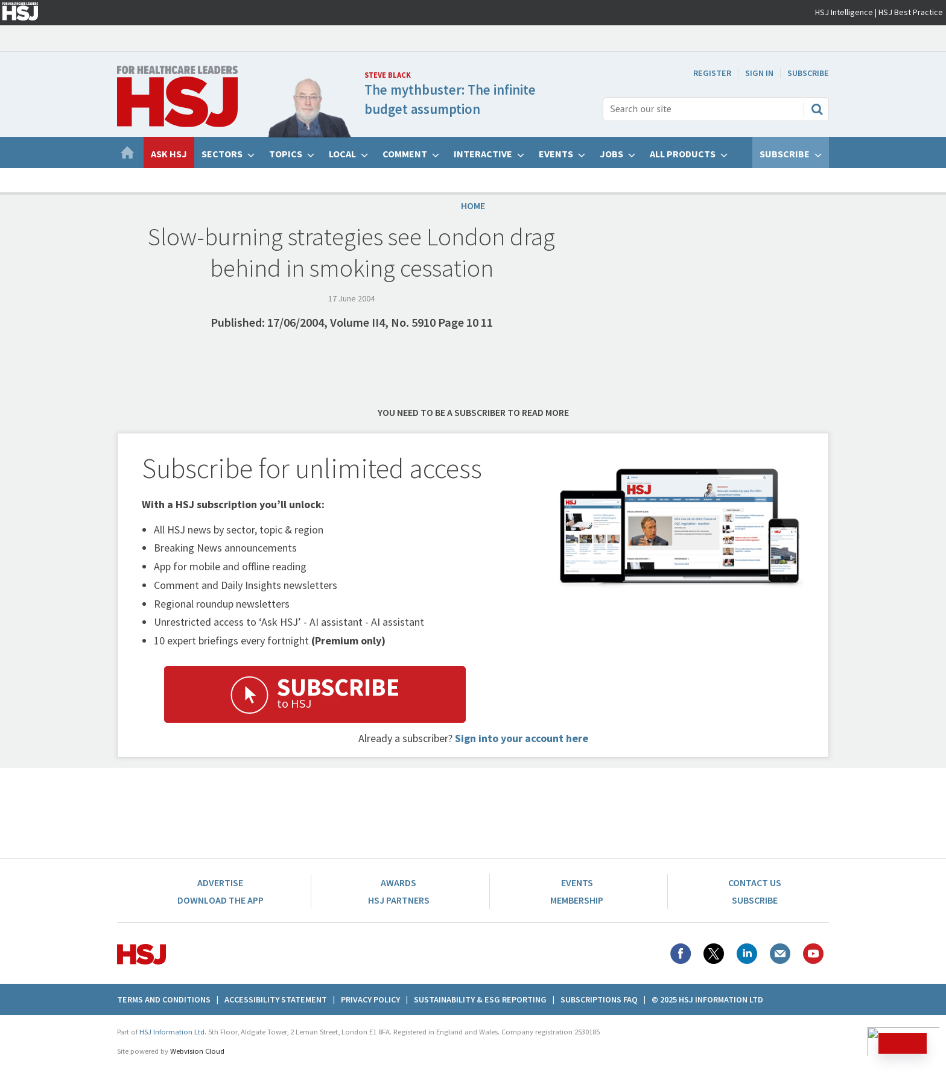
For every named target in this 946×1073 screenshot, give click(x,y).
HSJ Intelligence (844, 12)
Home (473, 206)
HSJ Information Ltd (172, 1031)
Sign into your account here (521, 738)
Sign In (759, 73)
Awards (398, 882)
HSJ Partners (399, 900)
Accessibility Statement (275, 999)
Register (712, 73)
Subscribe (808, 73)
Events (577, 882)
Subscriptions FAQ (599, 999)
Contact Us (754, 882)
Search (817, 109)
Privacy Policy (370, 999)
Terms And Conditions (164, 999)
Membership (576, 900)
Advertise (220, 882)
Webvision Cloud (197, 1051)
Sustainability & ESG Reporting (480, 999)
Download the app (220, 900)
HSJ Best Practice (910, 12)
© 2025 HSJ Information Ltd (707, 999)
